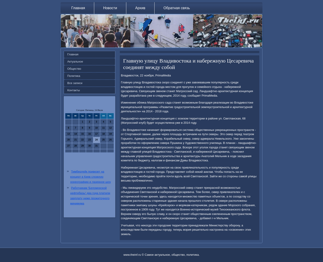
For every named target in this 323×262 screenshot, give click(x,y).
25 (103, 140)
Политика (73, 76)
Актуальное (75, 61)
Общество (74, 68)
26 (110, 140)
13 (68, 134)
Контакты (73, 90)
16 (89, 134)
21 (75, 140)
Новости (110, 8)
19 (110, 134)
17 (96, 134)
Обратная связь (177, 8)
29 (82, 146)
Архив (140, 8)
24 (96, 140)
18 (103, 134)
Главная (78, 8)
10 (96, 128)
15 (82, 134)
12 (110, 128)
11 (103, 128)
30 (89, 146)
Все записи (74, 83)
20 (68, 140)
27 (68, 146)
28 (75, 146)
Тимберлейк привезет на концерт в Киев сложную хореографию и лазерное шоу (90, 177)
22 (82, 140)
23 (89, 140)
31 (96, 146)
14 (75, 134)
